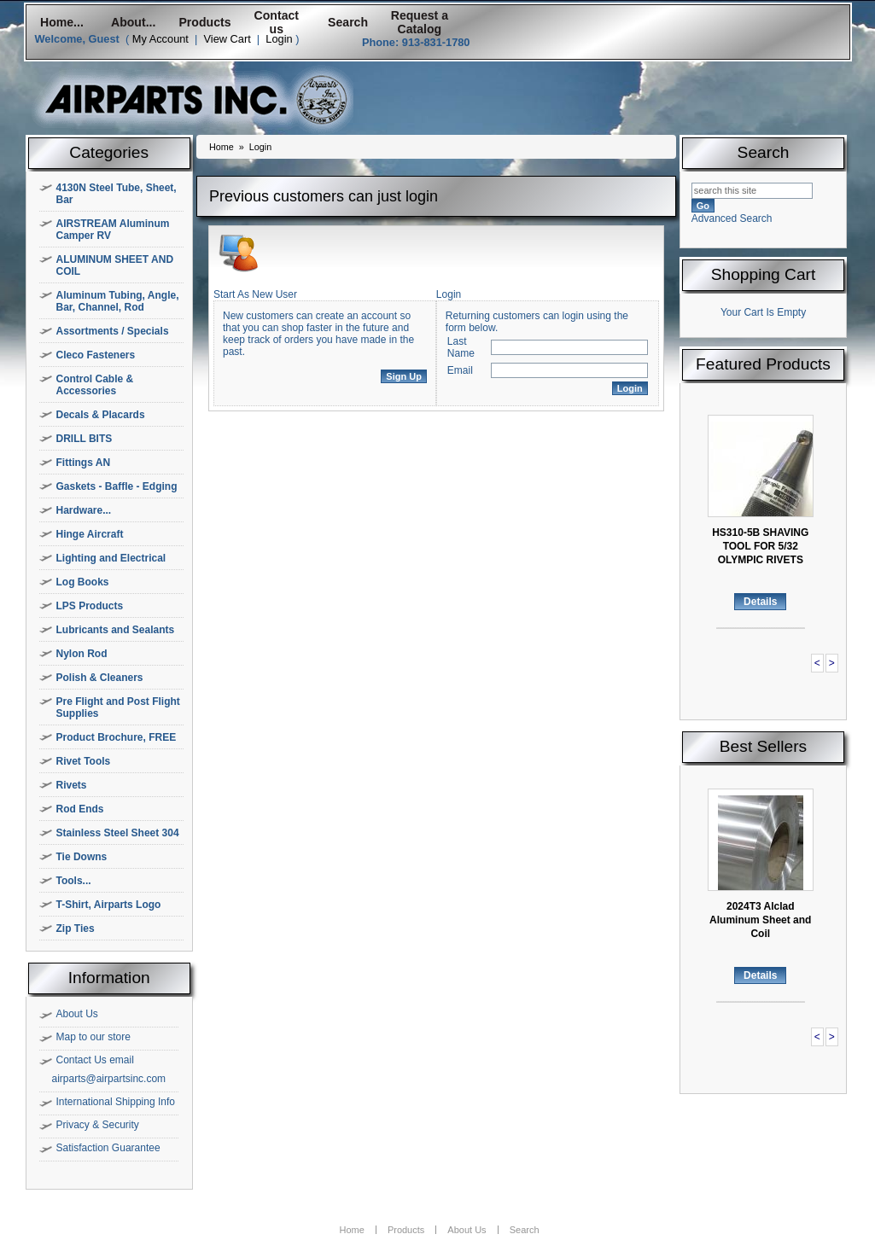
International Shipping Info (115, 1102)
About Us (77, 1014)
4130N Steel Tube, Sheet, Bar (116, 194)
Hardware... (84, 510)
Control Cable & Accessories (95, 385)
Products (204, 22)
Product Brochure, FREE (116, 737)
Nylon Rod (82, 654)
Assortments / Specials (112, 331)
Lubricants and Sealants (115, 630)
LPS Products (90, 606)
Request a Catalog (419, 22)
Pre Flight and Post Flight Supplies (118, 707)
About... (133, 22)
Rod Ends (80, 809)
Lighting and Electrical (111, 558)
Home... (62, 22)
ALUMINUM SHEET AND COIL (115, 265)
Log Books (82, 582)
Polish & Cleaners (99, 678)
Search (348, 22)
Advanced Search (732, 218)
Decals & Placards (100, 415)
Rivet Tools (83, 761)
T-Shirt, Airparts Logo (108, 905)
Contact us (276, 22)
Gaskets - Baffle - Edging (117, 486)
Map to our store (93, 1037)
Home (221, 147)
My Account (160, 38)
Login (278, 38)
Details (760, 602)
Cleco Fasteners (96, 355)
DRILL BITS (84, 439)
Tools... (73, 881)
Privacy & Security (97, 1125)
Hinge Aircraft (90, 534)
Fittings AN (83, 463)
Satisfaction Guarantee (108, 1148)
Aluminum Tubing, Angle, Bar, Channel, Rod (117, 301)
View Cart (226, 38)
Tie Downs (82, 857)
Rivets (71, 785)
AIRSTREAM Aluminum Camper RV (113, 230)
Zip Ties (75, 928)
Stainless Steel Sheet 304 (117, 833)
